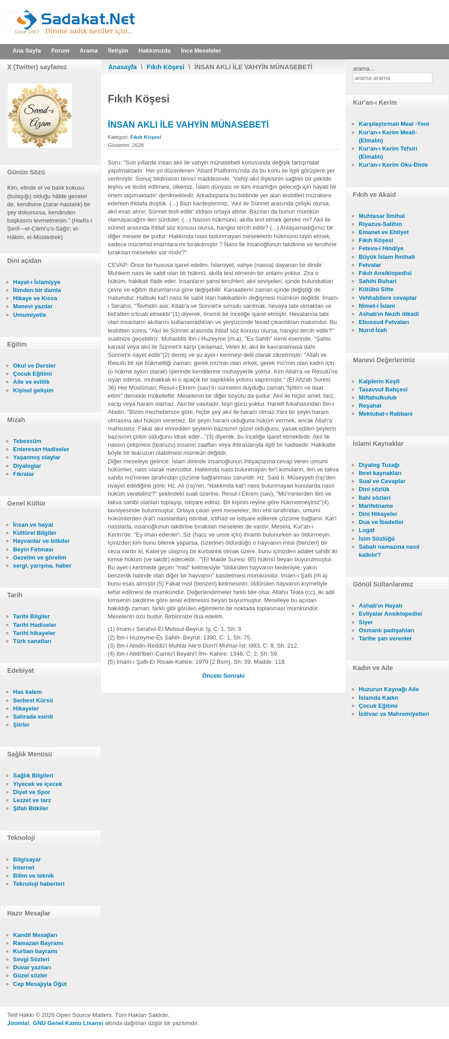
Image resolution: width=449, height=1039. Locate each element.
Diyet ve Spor (31, 792)
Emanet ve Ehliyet (384, 232)
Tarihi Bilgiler (31, 616)
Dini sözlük (374, 489)
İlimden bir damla (37, 290)
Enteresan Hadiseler (41, 449)
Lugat (366, 530)
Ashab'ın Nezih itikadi (389, 314)
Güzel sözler (30, 975)
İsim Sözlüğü (377, 538)
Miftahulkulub (378, 397)
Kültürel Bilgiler (35, 532)
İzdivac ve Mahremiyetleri (394, 713)
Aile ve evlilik (31, 381)
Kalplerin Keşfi (379, 381)
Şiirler (21, 724)
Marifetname (376, 505)
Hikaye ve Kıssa (35, 298)
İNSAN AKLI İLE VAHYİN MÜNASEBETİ (188, 124)
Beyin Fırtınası (33, 549)
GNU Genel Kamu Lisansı (68, 1023)
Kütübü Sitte (376, 289)
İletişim (118, 50)
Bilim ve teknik (33, 875)
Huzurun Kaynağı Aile (389, 689)
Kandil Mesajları (35, 935)
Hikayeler (26, 708)
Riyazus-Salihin (380, 224)
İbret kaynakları (380, 473)
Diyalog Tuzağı (379, 465)
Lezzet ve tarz (32, 800)
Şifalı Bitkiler (30, 808)
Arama (88, 50)
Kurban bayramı (35, 951)
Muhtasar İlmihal (382, 216)
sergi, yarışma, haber (42, 565)
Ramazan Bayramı (38, 943)
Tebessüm (27, 441)
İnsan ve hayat (33, 524)
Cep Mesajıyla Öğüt (40, 984)
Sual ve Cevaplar (382, 481)
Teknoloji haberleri (39, 883)
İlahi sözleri (375, 497)
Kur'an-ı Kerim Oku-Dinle (393, 164)
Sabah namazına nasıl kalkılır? (389, 550)
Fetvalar (370, 265)
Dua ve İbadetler (381, 522)
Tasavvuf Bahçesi (383, 389)
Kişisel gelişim (33, 390)
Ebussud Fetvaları (384, 322)
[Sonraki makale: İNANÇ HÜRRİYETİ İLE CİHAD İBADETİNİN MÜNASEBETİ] (234, 675)
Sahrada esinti (33, 716)
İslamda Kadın (378, 697)
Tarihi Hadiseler (35, 625)
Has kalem (27, 691)
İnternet (24, 867)
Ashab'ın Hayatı (380, 605)
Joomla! (18, 1023)
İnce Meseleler (201, 50)
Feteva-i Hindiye (381, 248)
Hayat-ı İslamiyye (37, 282)
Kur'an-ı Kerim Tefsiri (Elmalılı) (388, 152)
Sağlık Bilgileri (33, 775)
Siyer (366, 622)
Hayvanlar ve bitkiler (41, 540)
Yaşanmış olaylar (37, 457)
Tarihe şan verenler (385, 638)
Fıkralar (23, 474)
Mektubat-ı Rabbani (386, 413)
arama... (363, 68)
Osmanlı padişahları (386, 630)
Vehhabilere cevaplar (388, 297)
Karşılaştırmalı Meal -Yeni (394, 123)
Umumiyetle (29, 314)
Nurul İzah (373, 330)
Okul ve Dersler (34, 365)
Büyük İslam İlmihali (387, 256)
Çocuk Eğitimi (32, 373)
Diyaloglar (27, 465)
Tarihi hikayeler (34, 633)
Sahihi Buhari (377, 281)
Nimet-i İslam (377, 305)
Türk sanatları (32, 641)
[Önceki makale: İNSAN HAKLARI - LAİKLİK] (212, 675)
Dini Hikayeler (378, 514)
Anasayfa (122, 67)
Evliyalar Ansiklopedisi (390, 613)
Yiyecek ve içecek (37, 784)
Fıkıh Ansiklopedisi (385, 273)
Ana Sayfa (27, 50)
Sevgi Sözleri (31, 959)
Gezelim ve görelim (39, 557)
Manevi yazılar (33, 306)
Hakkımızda (155, 50)
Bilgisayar (27, 859)
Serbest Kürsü (33, 700)
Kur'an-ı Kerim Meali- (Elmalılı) (388, 136)
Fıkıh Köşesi (166, 67)
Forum (60, 50)
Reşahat (370, 405)
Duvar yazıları (32, 967)
